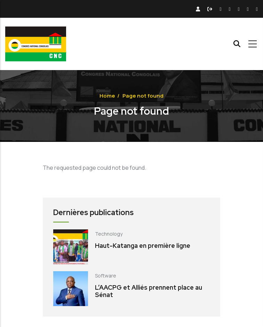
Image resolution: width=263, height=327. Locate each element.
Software (105, 275)
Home (107, 95)
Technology (108, 233)
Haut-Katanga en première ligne (142, 246)
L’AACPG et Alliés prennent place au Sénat (148, 291)
